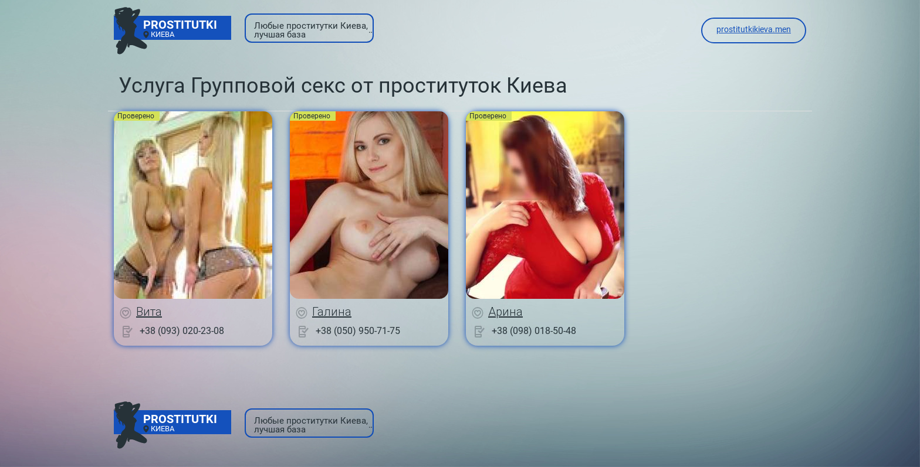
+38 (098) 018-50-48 (534, 330)
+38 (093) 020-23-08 (182, 330)
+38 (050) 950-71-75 (358, 330)
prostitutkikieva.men (753, 29)
